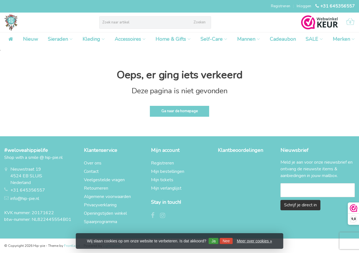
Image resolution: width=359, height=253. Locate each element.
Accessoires (130, 39)
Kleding (93, 39)
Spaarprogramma (100, 222)
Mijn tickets (162, 180)
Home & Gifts (173, 39)
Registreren (280, 6)
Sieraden (60, 39)
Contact (91, 171)
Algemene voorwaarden (107, 197)
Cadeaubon (283, 39)
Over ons (92, 163)
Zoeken (199, 22)
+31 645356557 (337, 6)
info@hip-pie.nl (24, 198)
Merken (344, 39)
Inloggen (304, 6)
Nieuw (30, 39)
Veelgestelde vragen (104, 180)
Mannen (248, 39)
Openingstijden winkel (105, 213)
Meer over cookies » (254, 241)
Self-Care (213, 39)
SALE (314, 39)
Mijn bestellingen (167, 171)
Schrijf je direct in (300, 205)
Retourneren (96, 188)
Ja (213, 241)
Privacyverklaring (100, 205)
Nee (226, 241)
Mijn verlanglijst (166, 188)
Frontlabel (72, 246)
